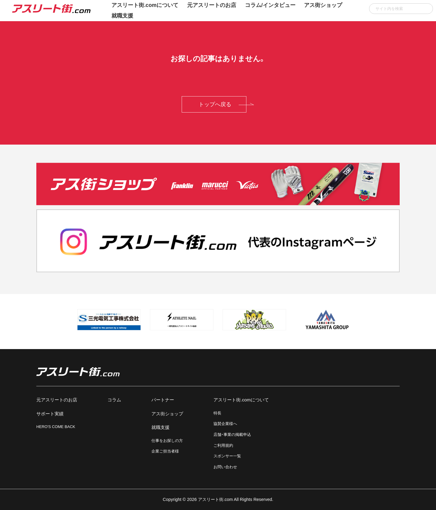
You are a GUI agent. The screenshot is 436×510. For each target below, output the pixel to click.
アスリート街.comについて (241, 399)
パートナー (162, 399)
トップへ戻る (215, 104)
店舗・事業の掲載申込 (232, 434)
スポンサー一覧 (227, 456)
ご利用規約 (223, 445)
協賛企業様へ (225, 423)
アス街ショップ (167, 413)
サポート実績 (50, 413)
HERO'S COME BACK (55, 426)
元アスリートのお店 (56, 399)
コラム (114, 399)
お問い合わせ (225, 467)
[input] (401, 8)
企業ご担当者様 (165, 451)
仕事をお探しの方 (167, 440)
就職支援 (122, 16)
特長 (217, 413)
